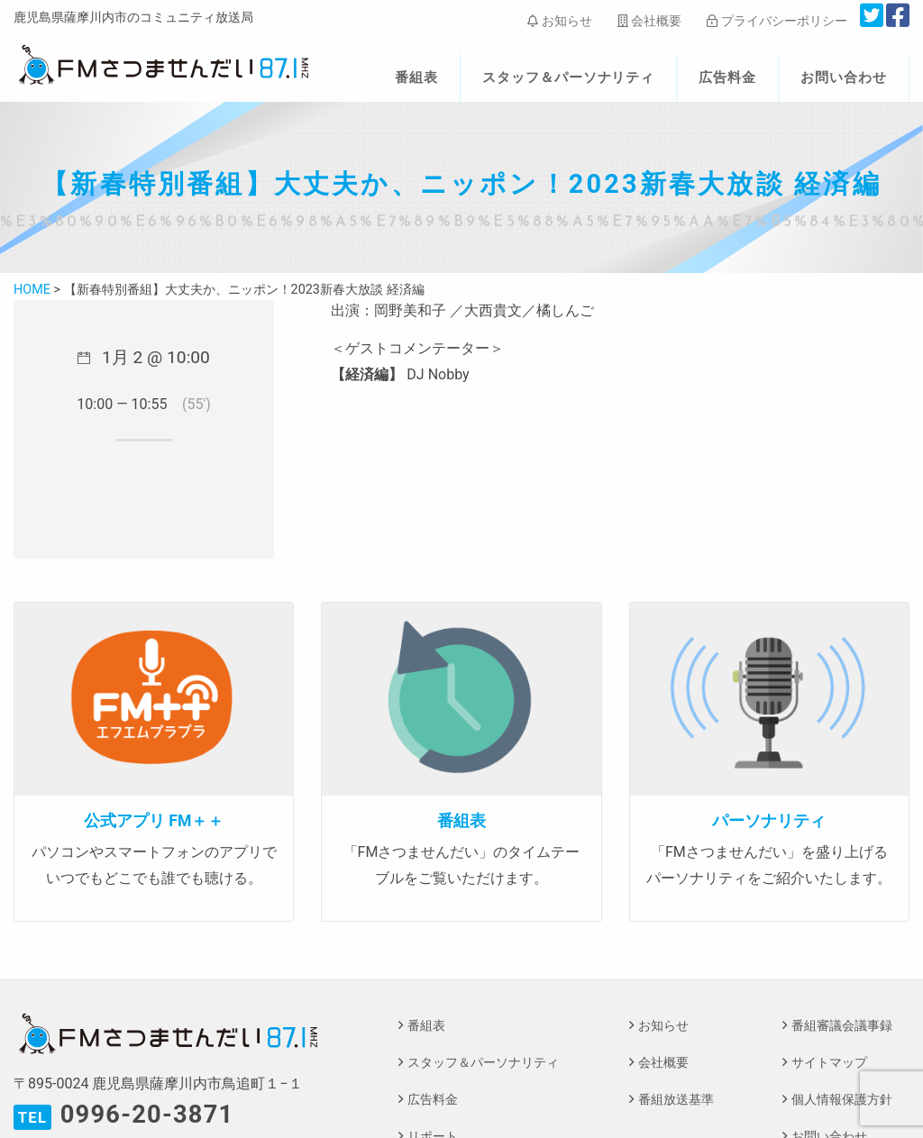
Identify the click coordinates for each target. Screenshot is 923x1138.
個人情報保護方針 (841, 1099)
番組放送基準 (676, 1099)
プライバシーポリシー (776, 21)
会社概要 (649, 21)
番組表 (416, 77)
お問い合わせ (843, 77)
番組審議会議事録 (841, 1025)
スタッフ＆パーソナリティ (568, 77)
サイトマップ (829, 1062)
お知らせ (559, 21)
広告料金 (727, 77)
